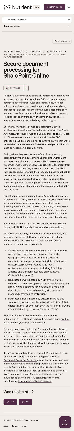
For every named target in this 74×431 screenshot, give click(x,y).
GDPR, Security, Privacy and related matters (39, 227)
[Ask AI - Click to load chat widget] (65, 422)
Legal (24, 426)
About (6, 426)
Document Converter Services (20, 360)
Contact (15, 426)
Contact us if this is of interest (35, 381)
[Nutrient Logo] (22, 7)
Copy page (13, 88)
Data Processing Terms (44, 223)
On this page (63, 41)
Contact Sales (54, 7)
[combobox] (26, 88)
